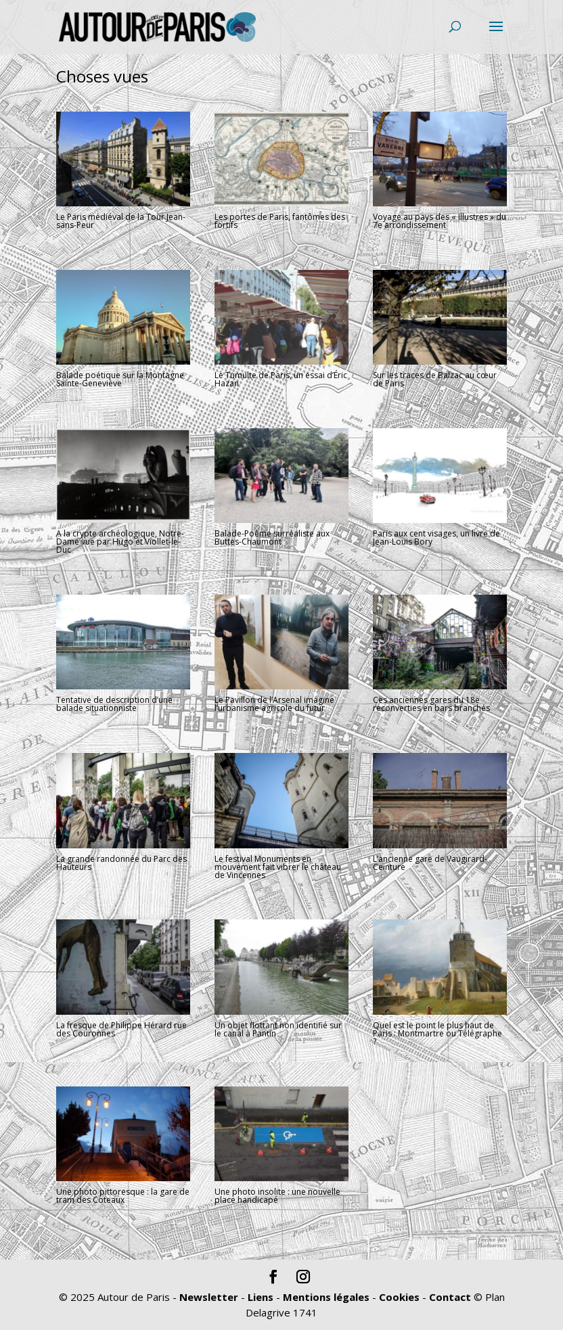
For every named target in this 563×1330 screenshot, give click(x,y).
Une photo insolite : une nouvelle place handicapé (277, 1196)
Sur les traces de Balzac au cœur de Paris (435, 379)
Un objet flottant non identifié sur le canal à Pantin (278, 1029)
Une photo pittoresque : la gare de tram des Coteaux (122, 1196)
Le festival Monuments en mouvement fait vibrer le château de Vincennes (278, 867)
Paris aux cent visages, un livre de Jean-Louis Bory (436, 537)
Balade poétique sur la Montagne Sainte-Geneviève (120, 379)
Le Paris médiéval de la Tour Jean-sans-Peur (120, 221)
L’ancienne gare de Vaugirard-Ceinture (430, 863)
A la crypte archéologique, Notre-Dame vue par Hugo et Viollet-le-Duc (120, 541)
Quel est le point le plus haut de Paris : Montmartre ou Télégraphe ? (437, 1033)
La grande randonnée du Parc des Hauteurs (121, 863)
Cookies (399, 1297)
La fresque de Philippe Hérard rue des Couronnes (121, 1029)
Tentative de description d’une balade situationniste (114, 704)
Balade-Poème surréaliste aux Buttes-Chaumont (272, 537)
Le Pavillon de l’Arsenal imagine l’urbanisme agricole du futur (274, 704)
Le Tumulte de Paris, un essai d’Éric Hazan (281, 379)
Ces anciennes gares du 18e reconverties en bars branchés (431, 704)
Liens (260, 1297)
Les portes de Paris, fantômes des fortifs (280, 221)
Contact (450, 1297)
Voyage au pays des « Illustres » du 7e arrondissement (439, 221)
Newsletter (208, 1297)
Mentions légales (326, 1297)
